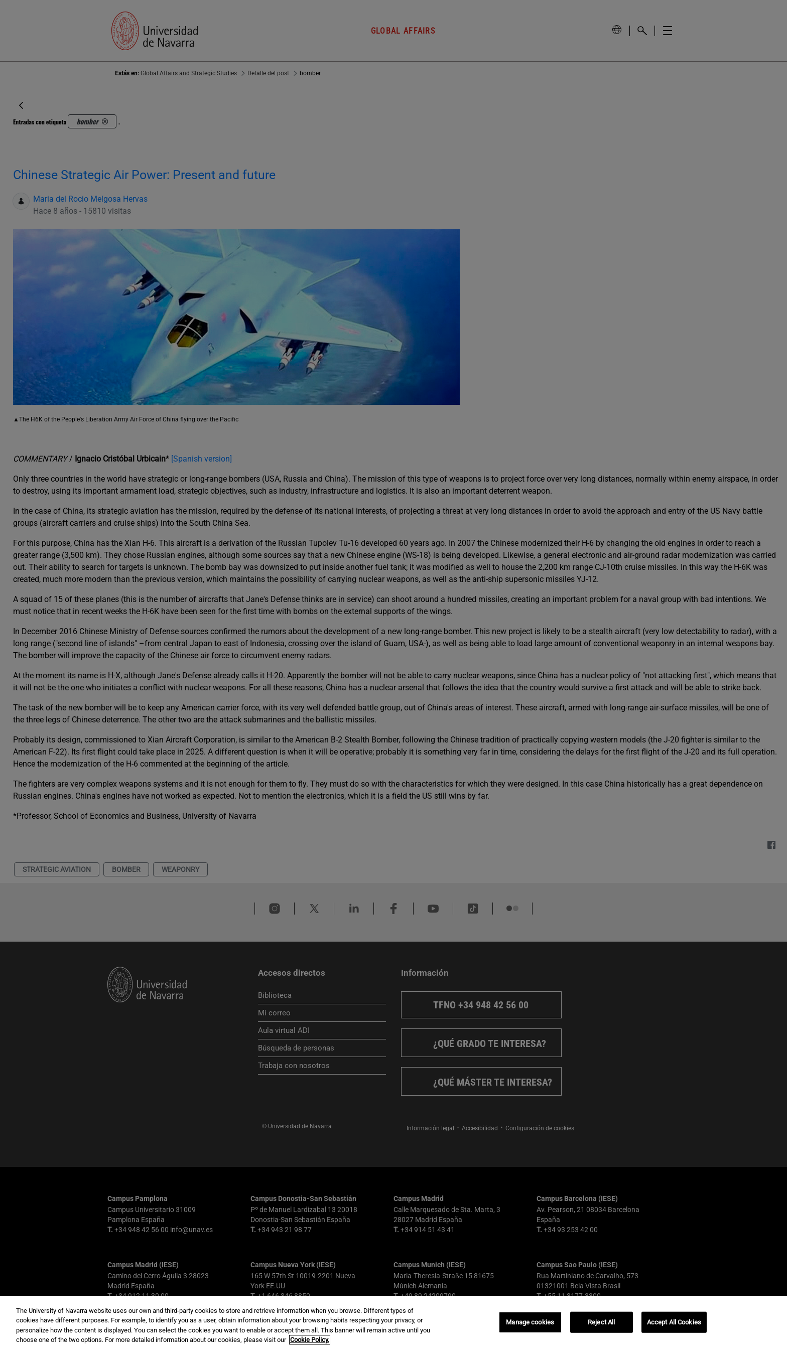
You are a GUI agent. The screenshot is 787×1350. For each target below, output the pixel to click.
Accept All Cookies (674, 1322)
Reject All (601, 1322)
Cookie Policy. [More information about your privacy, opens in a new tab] (309, 1339)
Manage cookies (530, 1322)
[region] (393, 1323)
